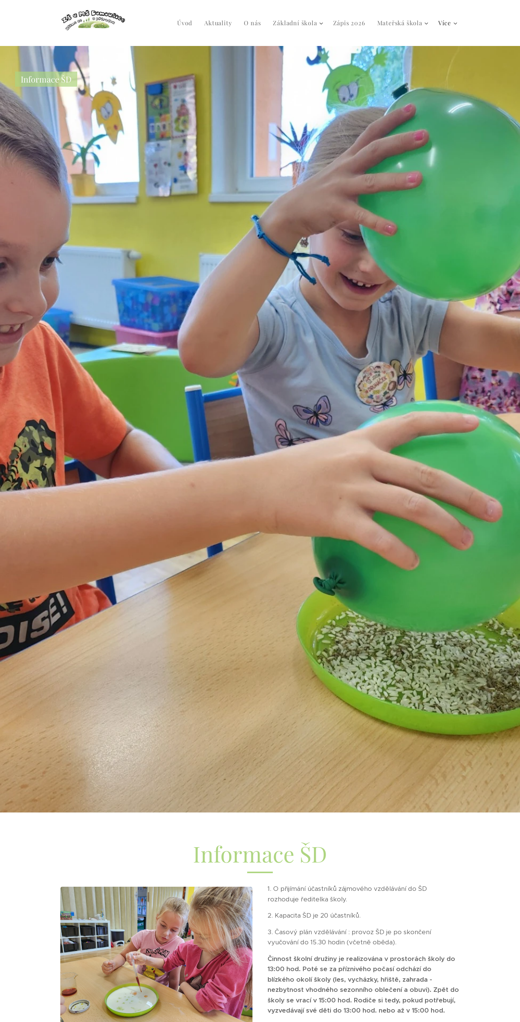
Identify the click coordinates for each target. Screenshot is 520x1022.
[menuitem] (186, 23)
